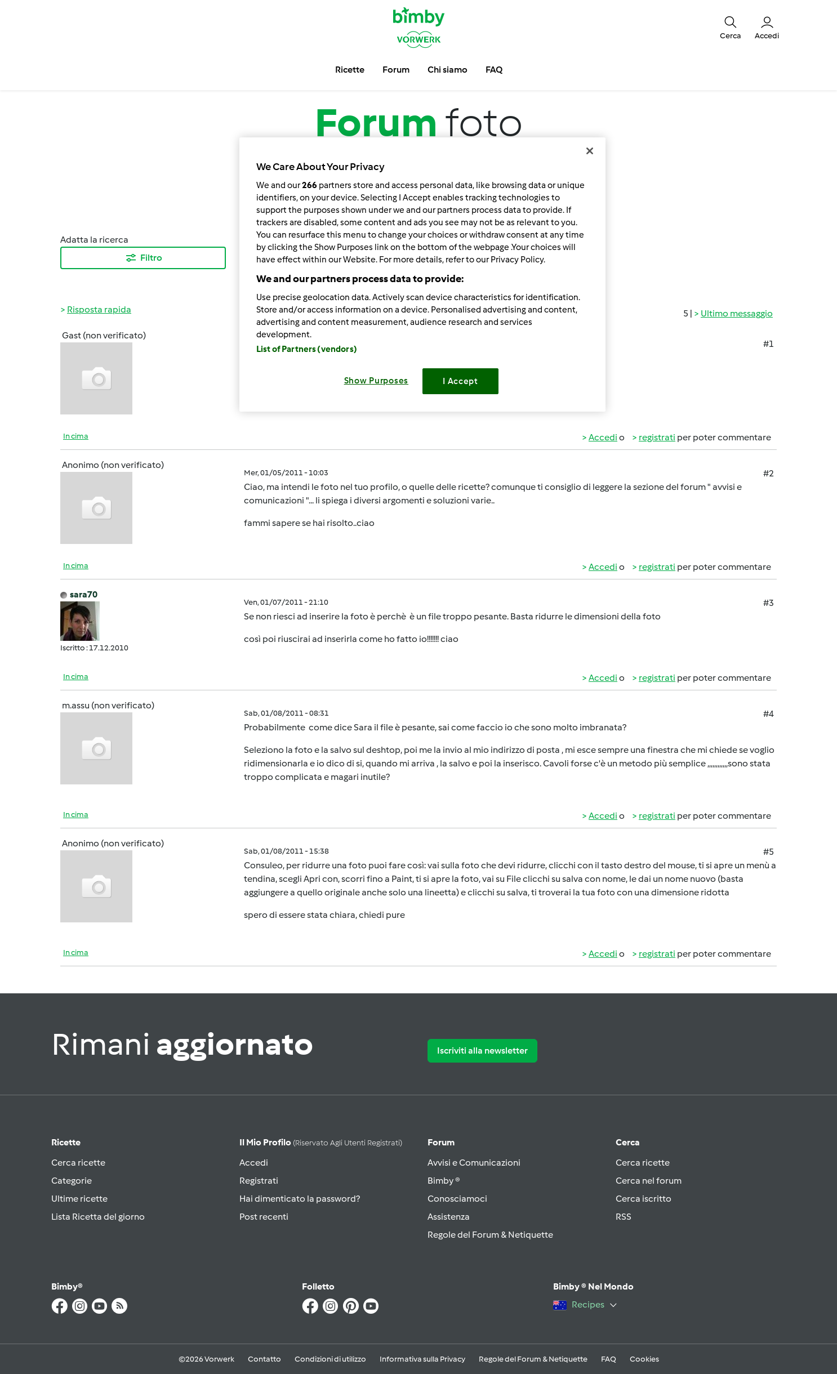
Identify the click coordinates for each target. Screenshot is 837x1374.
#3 (768, 602)
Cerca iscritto (643, 1198)
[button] (730, 27)
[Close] (589, 151)
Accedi (603, 437)
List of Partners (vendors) (306, 349)
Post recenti (263, 1216)
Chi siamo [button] (448, 69)
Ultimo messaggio (737, 313)
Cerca (628, 1142)
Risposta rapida (99, 309)
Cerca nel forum (649, 1180)
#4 (768, 713)
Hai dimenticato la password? (299, 1198)
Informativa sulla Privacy (422, 1359)
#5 (768, 851)
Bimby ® (444, 1180)
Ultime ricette (79, 1198)
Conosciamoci (457, 1198)
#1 (768, 343)
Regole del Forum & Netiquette (490, 1234)
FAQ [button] (494, 69)
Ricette (66, 1142)
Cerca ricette (78, 1162)
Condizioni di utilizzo (330, 1359)
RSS (623, 1216)
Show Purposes (376, 381)
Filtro (143, 258)
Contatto (264, 1359)
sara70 (83, 594)
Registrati (258, 1180)
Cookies (644, 1359)
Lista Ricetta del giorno (98, 1216)
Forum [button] (395, 69)
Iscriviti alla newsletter (482, 1050)
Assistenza (449, 1216)
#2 (768, 473)
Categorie (71, 1180)
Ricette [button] (349, 69)
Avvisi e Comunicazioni (474, 1162)
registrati (657, 437)
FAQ (608, 1359)
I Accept (460, 381)
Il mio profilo (320, 1142)
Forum (441, 1142)
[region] (422, 274)
